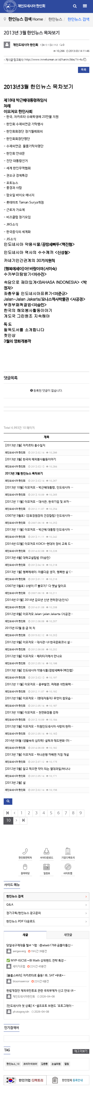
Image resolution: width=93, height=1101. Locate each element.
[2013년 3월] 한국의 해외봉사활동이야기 (30, 459)
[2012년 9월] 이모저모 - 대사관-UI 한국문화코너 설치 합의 (42, 642)
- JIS (10, 239)
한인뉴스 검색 (14, 896)
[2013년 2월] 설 (15, 783)
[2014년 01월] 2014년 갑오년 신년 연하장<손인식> (37, 600)
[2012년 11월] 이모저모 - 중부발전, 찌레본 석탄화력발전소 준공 (45, 684)
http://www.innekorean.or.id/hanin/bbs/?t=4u (55, 59)
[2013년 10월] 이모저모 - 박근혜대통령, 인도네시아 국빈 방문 (43, 487)
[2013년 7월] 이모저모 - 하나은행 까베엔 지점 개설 (37, 755)
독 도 (8, 324)
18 (25, 100)
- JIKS (11, 224)
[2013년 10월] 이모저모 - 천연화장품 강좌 (31, 712)
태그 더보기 (81, 1051)
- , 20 (31, 117)
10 (8, 820)
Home (37, 19)
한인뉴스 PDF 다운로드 (20, 921)
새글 (25, 935)
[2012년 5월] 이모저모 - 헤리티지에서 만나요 (33, 656)
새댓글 (68, 935)
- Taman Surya (24, 202)
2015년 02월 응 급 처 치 (20, 628)
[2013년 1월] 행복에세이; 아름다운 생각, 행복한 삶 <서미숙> (42, 572)
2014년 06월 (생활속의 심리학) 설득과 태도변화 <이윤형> (40, 741)
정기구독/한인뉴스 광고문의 (23, 913)
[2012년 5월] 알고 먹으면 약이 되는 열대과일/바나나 (37, 769)
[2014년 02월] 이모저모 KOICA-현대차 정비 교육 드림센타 (42, 544)
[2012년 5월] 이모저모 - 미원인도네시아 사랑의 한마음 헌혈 (42, 726)
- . (24, 146)
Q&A (9, 905)
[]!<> (30, 269)
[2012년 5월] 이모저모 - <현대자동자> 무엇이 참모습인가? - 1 (44, 698)
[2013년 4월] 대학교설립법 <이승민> (27, 558)
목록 (83, 69)
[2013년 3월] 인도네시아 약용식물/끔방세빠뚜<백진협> (39, 670)
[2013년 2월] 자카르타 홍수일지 (25, 445)
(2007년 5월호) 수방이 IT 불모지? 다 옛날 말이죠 (35, 586)
